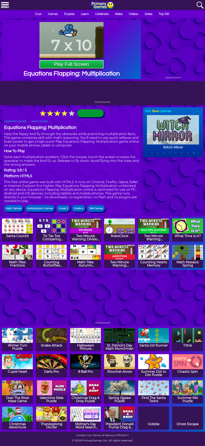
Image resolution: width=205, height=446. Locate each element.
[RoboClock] (119, 230)
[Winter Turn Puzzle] (17, 339)
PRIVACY (123, 435)
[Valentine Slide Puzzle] (51, 391)
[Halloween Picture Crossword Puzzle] (85, 339)
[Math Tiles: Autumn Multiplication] (85, 256)
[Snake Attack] (51, 339)
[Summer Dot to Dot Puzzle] (153, 365)
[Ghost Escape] (187, 418)
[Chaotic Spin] (187, 365)
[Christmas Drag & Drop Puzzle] (85, 391)
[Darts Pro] (51, 365)
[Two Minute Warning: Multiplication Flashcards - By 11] (153, 230)
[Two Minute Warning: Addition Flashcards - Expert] (119, 256)
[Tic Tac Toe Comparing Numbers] (51, 230)
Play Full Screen (71, 64)
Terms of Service (104, 435)
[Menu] (5, 5)
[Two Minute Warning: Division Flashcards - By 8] (85, 230)
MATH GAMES (39, 121)
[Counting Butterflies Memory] (51, 256)
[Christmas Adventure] (17, 418)
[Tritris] (187, 339)
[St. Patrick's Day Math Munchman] (119, 339)
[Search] (200, 5)
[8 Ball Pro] (85, 365)
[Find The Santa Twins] (153, 391)
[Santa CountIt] (17, 230)
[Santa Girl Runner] (153, 339)
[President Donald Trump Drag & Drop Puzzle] (119, 418)
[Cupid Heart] (17, 365)
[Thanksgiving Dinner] (51, 418)
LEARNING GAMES (15, 121)
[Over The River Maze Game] (17, 391)
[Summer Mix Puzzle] (187, 391)
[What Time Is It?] (187, 230)
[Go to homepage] (102, 5)
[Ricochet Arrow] (119, 365)
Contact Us (83, 435)
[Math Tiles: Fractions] (17, 256)
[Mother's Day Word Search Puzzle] (85, 418)
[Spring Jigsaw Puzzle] (119, 391)
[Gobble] (153, 418)
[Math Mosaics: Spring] (187, 256)
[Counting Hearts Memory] (153, 256)
